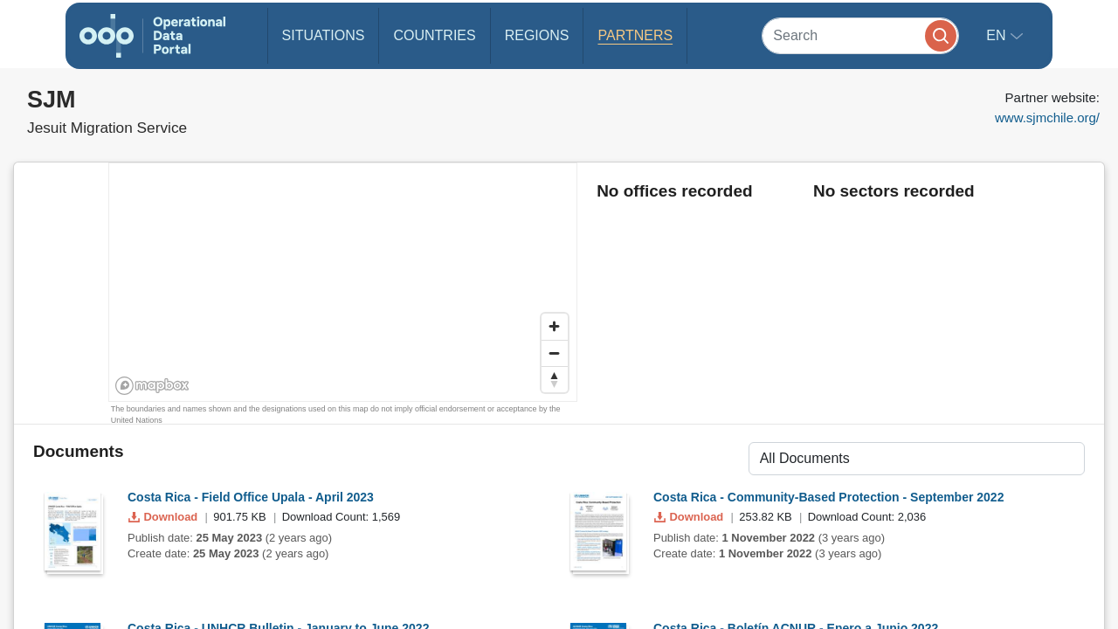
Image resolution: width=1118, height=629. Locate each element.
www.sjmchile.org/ (1047, 117)
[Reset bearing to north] (555, 379)
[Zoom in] (555, 327)
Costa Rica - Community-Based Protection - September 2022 (828, 497)
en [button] (998, 35)
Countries (434, 35)
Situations (323, 35)
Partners (635, 35)
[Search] (860, 35)
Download (164, 516)
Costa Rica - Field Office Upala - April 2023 (251, 497)
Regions (537, 35)
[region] (343, 283)
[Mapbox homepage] (152, 386)
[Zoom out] (555, 353)
